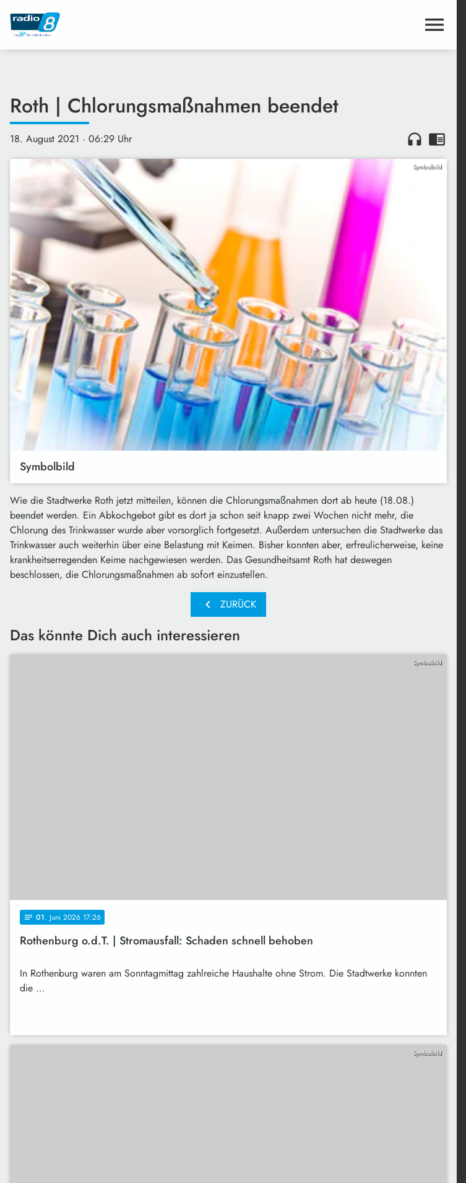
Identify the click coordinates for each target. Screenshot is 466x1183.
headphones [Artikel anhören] (414, 139)
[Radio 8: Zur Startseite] (119, 24)
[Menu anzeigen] (434, 24)
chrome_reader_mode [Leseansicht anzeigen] (437, 139)
